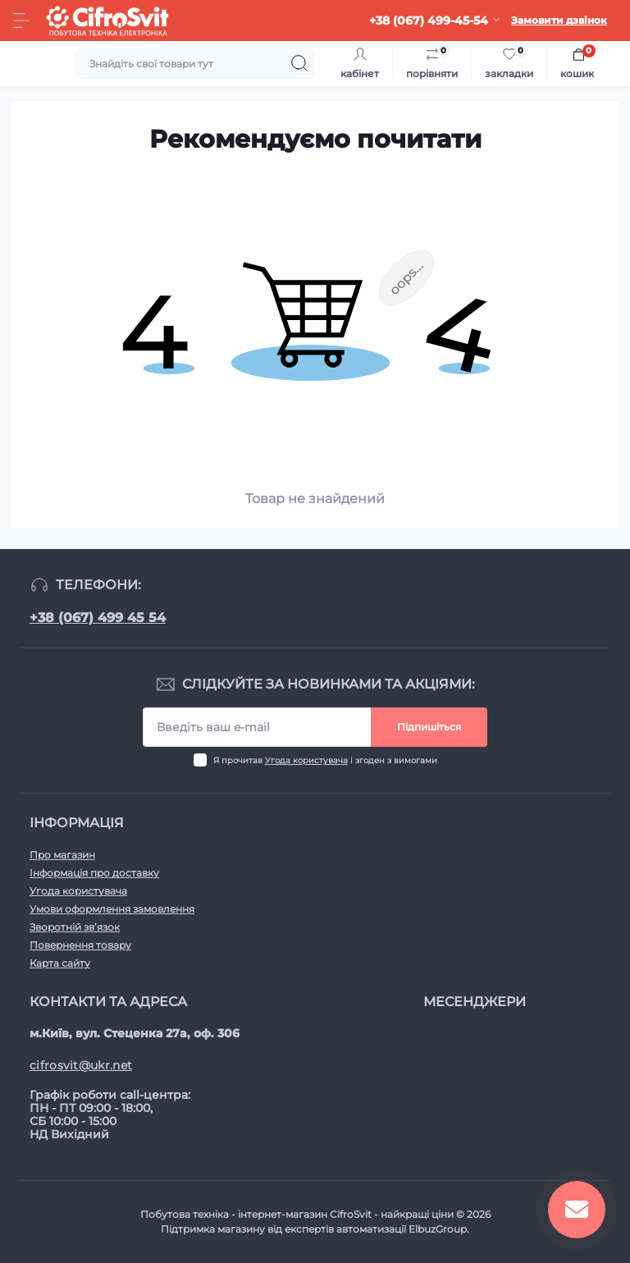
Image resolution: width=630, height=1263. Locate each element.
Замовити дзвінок (559, 20)
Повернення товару (80, 945)
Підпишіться (429, 727)
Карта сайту (60, 963)
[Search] (299, 63)
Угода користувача (306, 760)
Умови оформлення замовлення (112, 909)
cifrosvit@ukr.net (81, 1065)
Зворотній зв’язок (75, 927)
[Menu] (21, 20)
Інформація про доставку (94, 873)
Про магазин (62, 855)
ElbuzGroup (438, 1229)
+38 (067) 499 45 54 (98, 617)
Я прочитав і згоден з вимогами (325, 760)
